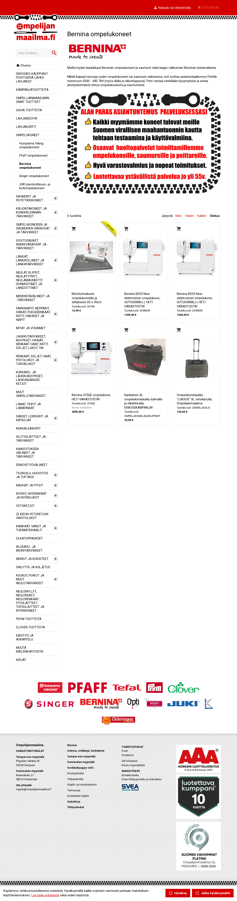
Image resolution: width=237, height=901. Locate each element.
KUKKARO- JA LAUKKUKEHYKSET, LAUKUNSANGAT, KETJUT (29, 378)
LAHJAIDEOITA (26, 118)
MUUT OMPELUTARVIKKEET (31, 394)
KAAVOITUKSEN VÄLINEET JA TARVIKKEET (27, 452)
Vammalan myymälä (81, 762)
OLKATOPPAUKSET (29, 538)
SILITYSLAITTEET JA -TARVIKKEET (32, 439)
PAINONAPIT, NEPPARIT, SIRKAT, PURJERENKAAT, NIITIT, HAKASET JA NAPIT (33, 314)
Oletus (215, 216)
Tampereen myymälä (81, 756)
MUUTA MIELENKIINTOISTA (29, 649)
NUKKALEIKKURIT (28, 428)
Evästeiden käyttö (78, 795)
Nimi (179, 216)
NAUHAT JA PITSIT (29, 485)
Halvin (189, 216)
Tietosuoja (73, 790)
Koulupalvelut (75, 773)
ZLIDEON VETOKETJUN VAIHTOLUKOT (32, 516)
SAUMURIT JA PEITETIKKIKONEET (29, 198)
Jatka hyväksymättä (212, 893)
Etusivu (23, 65)
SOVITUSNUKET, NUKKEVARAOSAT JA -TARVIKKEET (32, 244)
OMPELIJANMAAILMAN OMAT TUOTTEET (32, 100)
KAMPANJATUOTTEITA (32, 90)
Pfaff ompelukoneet (33, 155)
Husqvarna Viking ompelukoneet (31, 145)
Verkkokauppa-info (80, 767)
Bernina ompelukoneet (30, 166)
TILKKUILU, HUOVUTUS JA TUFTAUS (32, 475)
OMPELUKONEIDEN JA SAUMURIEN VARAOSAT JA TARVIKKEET (33, 228)
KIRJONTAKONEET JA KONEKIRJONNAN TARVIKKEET (31, 212)
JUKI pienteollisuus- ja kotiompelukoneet (34, 186)
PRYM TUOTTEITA (28, 619)
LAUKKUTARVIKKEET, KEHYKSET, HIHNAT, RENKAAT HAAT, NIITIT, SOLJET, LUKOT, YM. (32, 342)
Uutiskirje (73, 801)
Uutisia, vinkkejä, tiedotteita (85, 750)
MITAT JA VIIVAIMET (30, 328)
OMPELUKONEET (28, 135)
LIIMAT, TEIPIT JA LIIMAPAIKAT (28, 406)
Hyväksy (178, 893)
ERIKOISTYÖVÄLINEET (31, 465)
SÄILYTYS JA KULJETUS (33, 567)
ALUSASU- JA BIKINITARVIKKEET (29, 548)
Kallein (201, 216)
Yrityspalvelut (75, 779)
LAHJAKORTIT (26, 127)
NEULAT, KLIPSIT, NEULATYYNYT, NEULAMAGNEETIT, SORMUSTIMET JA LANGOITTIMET (29, 280)
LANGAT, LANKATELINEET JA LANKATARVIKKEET (30, 260)
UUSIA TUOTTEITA (29, 110)
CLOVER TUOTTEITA (30, 627)
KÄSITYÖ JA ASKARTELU (25, 637)
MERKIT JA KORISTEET (32, 559)
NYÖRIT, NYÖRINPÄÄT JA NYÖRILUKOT (31, 495)
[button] (172, 8)
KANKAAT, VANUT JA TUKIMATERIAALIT (31, 528)
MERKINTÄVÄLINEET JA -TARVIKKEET (33, 298)
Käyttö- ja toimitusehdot (82, 784)
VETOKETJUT (25, 506)
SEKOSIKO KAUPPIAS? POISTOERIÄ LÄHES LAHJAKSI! (32, 77)
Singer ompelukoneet (34, 176)
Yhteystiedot (75, 807)
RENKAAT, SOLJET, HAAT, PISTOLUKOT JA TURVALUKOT (33, 360)
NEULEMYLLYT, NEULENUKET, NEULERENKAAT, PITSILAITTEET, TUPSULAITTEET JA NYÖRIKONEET (30, 601)
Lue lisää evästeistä (45, 895)
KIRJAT (21, 660)
